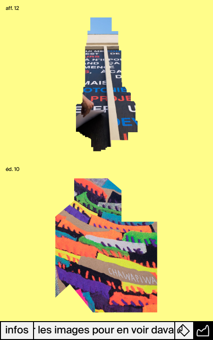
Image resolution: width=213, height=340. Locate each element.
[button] (184, 330)
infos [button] (17, 330)
